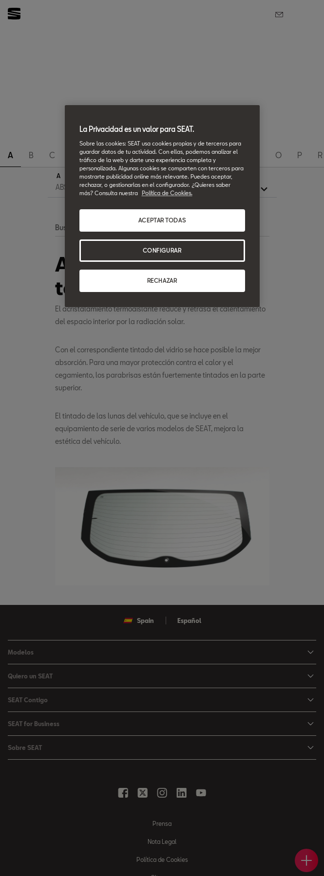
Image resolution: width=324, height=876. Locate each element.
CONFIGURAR (162, 250)
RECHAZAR (162, 280)
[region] (162, 206)
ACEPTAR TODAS (162, 220)
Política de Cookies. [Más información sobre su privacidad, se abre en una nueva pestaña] (167, 193)
